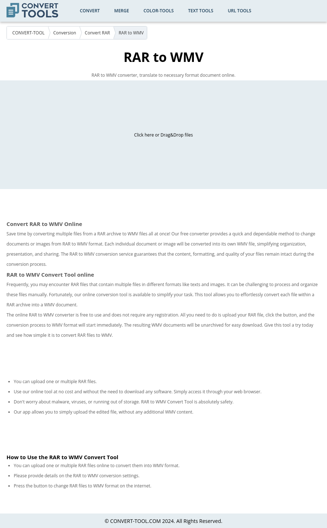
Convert (90, 11)
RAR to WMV (131, 33)
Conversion (64, 33)
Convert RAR (97, 33)
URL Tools (239, 11)
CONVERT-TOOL (28, 33)
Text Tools (200, 11)
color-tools (159, 11)
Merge (121, 11)
